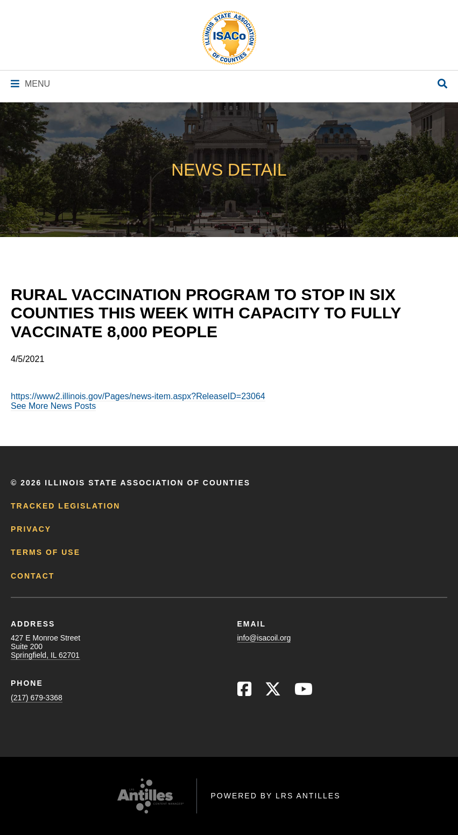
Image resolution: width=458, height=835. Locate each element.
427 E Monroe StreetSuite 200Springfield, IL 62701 (45, 646)
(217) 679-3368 (36, 697)
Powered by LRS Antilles (275, 795)
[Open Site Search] (442, 84)
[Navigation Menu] (30, 84)
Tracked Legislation (65, 506)
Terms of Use (45, 552)
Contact (32, 576)
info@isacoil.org (264, 638)
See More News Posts (53, 405)
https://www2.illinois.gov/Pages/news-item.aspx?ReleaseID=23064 (138, 396)
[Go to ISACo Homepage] (229, 38)
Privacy (31, 529)
